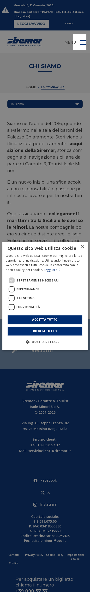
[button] (79, 42)
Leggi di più (52, 270)
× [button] (82, 247)
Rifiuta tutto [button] (45, 331)
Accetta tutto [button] (45, 319)
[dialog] (45, 296)
